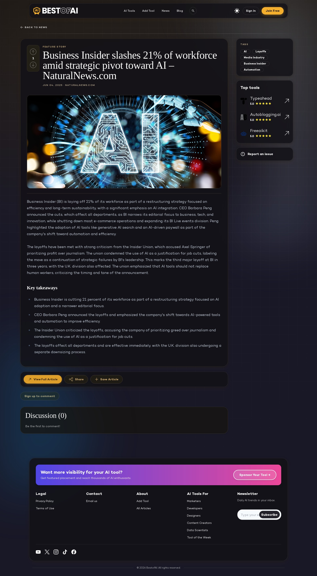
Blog (180, 11)
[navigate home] (55, 11)
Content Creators (199, 523)
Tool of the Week (199, 537)
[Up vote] (33, 52)
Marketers (194, 501)
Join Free (273, 11)
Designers (194, 515)
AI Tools (129, 11)
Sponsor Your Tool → (254, 475)
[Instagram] (56, 551)
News (165, 11)
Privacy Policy (45, 501)
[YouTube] (38, 551)
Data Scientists (197, 530)
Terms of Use (45, 508)
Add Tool (148, 11)
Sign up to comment (39, 396)
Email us (91, 501)
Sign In (251, 11)
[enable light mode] (237, 10)
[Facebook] (73, 551)
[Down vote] (33, 65)
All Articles (143, 508)
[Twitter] (47, 551)
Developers (194, 508)
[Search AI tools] (193, 10)
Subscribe (269, 514)
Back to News (33, 27)
